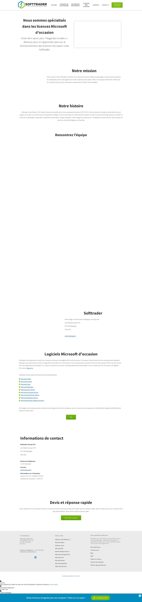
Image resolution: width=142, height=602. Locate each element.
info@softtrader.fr (31, 552)
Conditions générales (67, 576)
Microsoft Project (26, 381)
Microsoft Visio (25, 384)
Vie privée (77, 576)
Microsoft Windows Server (29, 398)
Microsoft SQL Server (28, 390)
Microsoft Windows (27, 387)
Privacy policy (54, 584)
